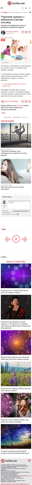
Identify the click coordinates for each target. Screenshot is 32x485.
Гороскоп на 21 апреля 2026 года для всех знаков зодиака (14, 421)
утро (25, 117)
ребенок (17, 117)
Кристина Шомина (12, 31)
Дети (3, 40)
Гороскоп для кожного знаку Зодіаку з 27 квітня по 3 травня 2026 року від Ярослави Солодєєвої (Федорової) (16, 325)
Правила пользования (5, 484)
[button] (26, 8)
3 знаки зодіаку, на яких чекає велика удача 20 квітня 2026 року (15, 452)
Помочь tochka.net (15, 12)
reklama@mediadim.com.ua (25, 475)
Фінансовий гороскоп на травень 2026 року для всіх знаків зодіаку (15, 358)
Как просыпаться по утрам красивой (12, 188)
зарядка (8, 117)
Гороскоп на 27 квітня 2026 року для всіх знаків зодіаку (14, 291)
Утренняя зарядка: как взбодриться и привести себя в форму (14, 153)
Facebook (20, 105)
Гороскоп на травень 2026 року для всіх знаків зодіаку (16, 389)
